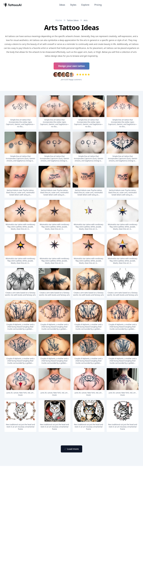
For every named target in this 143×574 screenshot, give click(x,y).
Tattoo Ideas (73, 20)
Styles (73, 4)
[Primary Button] (71, 448)
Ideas (62, 4)
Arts (85, 20)
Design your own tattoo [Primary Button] (71, 66)
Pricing (98, 4)
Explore (85, 4)
